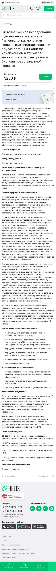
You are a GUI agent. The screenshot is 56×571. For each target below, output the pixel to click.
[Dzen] (45, 508)
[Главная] (28, 489)
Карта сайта (6, 536)
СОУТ (4, 541)
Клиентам (46, 2)
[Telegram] (39, 508)
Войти (49, 8)
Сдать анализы (9, 565)
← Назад (7, 23)
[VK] (32, 508)
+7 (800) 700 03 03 (12, 510)
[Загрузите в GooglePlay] (24, 526)
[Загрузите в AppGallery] (39, 526)
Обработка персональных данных (15, 549)
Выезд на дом (39, 565)
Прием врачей (24, 565)
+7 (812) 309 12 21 (12, 507)
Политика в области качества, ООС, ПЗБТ (18, 553)
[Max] (51, 508)
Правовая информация (11, 545)
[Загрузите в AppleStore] (9, 526)
